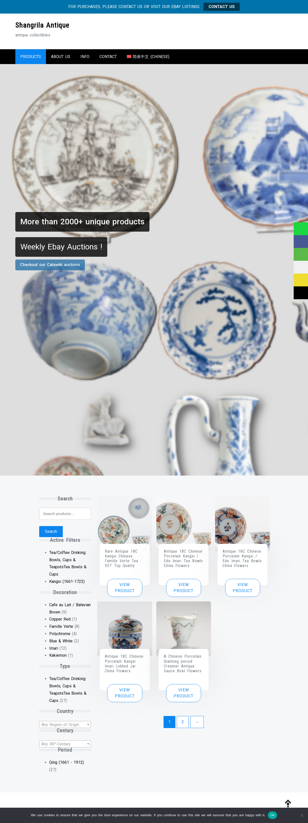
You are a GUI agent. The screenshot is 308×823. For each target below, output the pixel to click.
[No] (301, 815)
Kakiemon (58, 655)
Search (51, 531)
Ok (272, 815)
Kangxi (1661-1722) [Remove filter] (67, 581)
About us (60, 56)
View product (125, 587)
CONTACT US (222, 6)
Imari (53, 648)
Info (84, 56)
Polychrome (59, 633)
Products (30, 56)
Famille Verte (61, 626)
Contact (108, 56)
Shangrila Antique (42, 25)
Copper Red (60, 619)
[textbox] (65, 724)
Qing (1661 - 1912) (66, 762)
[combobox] (65, 724)
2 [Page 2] (183, 721)
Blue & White (61, 641)
